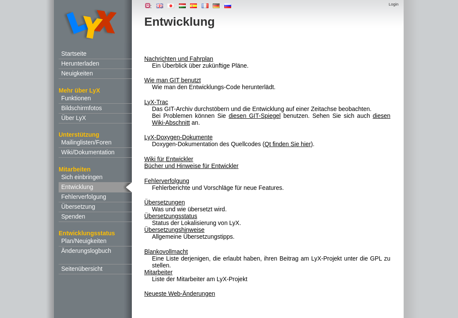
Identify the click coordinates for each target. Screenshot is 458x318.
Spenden (73, 216)
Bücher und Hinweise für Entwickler (191, 165)
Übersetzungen (164, 202)
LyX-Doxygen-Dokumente (178, 137)
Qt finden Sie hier (288, 144)
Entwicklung (77, 186)
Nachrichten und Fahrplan (178, 58)
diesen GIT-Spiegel (254, 115)
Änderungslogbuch (86, 250)
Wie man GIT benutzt (172, 80)
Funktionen (76, 98)
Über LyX (73, 117)
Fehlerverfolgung (83, 196)
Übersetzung (78, 206)
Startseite (73, 53)
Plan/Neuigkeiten (84, 240)
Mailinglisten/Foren (86, 142)
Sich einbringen (82, 177)
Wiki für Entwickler (168, 159)
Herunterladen (80, 63)
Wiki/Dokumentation (88, 152)
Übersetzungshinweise (174, 229)
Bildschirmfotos (81, 108)
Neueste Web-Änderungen (179, 293)
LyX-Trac (156, 102)
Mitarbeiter (158, 272)
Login (394, 4)
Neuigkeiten (77, 73)
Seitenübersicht (82, 268)
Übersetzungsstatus (170, 216)
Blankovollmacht (166, 251)
